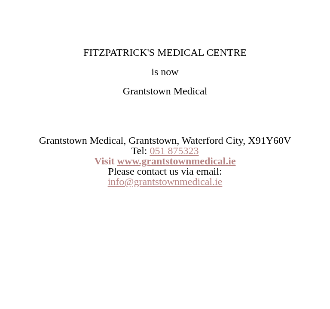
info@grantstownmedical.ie (165, 181)
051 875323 (174, 150)
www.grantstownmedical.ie (176, 161)
